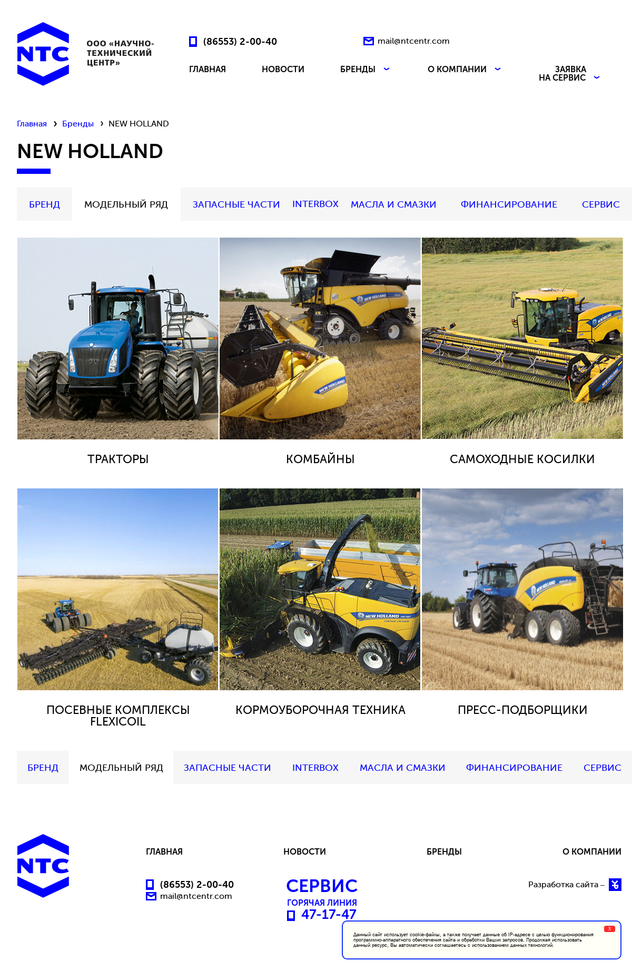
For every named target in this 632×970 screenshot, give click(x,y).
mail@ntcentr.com (414, 41)
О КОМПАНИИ (465, 69)
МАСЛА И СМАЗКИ (394, 204)
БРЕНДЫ (366, 69)
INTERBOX (315, 204)
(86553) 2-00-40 (240, 41)
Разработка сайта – (574, 884)
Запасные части (236, 204)
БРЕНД (44, 204)
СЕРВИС (601, 204)
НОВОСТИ (283, 69)
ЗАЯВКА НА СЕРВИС (570, 73)
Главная (32, 124)
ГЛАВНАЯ (207, 69)
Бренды (78, 124)
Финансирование (509, 204)
